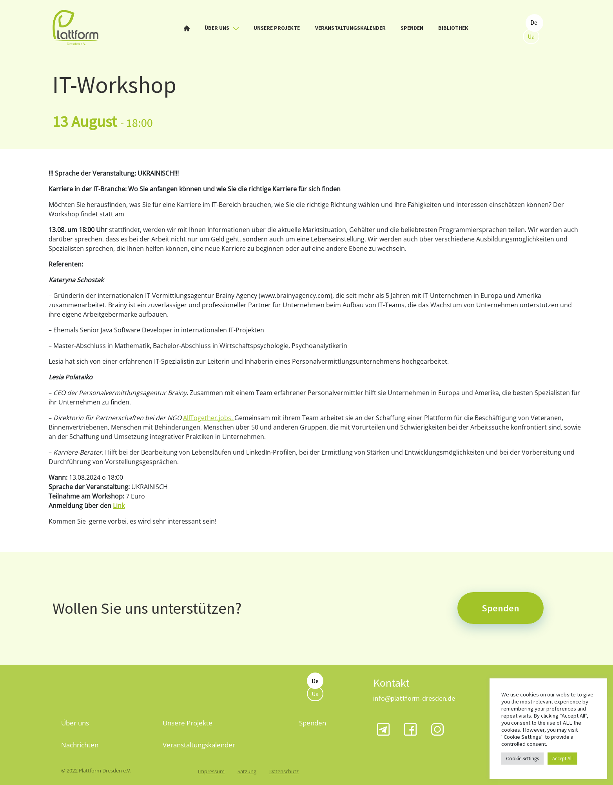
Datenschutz (284, 771)
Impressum (211, 771)
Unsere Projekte (277, 27)
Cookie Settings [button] (522, 758)
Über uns (222, 27)
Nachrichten (79, 744)
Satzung (247, 771)
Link (119, 505)
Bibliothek (453, 27)
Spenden (412, 27)
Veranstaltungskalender (350, 27)
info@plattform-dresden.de (414, 698)
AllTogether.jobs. (208, 417)
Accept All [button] (562, 758)
